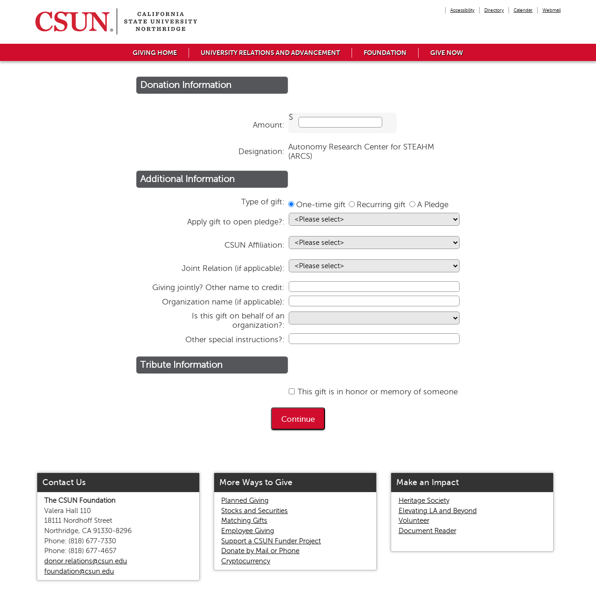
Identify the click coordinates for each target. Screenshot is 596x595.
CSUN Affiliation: (254, 245)
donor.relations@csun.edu (85, 561)
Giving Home (155, 52)
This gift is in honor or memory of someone (378, 391)
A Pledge (432, 204)
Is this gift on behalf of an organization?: (238, 320)
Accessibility (462, 10)
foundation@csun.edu (79, 571)
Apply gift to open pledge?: (235, 221)
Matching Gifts (244, 520)
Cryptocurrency (245, 561)
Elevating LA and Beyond (438, 510)
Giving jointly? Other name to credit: (218, 287)
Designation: (261, 151)
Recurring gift (381, 204)
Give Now (446, 52)
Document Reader (427, 530)
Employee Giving (247, 530)
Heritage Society (424, 500)
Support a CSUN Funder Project (271, 541)
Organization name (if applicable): (223, 302)
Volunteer (414, 520)
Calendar (523, 10)
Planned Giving (245, 500)
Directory (494, 10)
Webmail (551, 10)
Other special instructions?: (234, 339)
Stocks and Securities (254, 510)
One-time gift (320, 204)
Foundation (385, 52)
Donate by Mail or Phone (260, 550)
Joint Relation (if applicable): (233, 268)
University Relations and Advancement (270, 52)
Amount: (268, 125)
